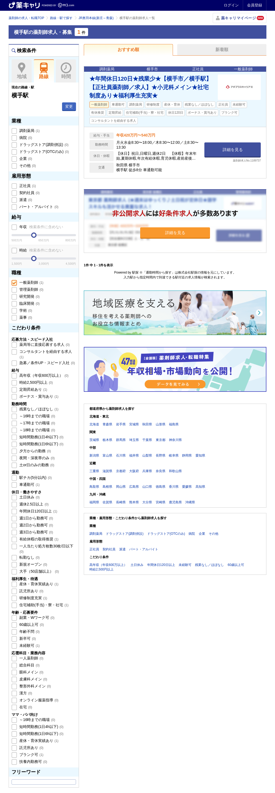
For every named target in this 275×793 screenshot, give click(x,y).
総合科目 (29, 665)
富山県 (107, 455)
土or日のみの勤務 (36, 465)
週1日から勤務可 (35, 518)
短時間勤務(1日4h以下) (40, 437)
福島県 (174, 424)
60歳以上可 (31, 624)
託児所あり (31, 591)
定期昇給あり (32, 389)
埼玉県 (134, 440)
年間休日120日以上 (37, 511)
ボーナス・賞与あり (38, 396)
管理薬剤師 (31, 289)
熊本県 (134, 502)
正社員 (27, 186)
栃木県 (107, 440)
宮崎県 (160, 502)
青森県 (107, 424)
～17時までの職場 (36, 423)
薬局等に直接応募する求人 (44, 344)
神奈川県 (175, 440)
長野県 (160, 455)
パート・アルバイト (38, 206)
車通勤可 (29, 484)
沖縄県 (190, 502)
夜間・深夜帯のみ (36, 458)
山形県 (160, 424)
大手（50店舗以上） (38, 571)
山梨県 (147, 455)
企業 (25, 158)
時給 (40, 250)
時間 (66, 71)
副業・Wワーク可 (36, 617)
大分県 (147, 502)
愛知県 (200, 455)
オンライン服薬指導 (38, 700)
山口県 (147, 487)
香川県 (174, 487)
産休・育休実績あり (38, 584)
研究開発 (29, 296)
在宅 (25, 707)
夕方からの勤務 (34, 451)
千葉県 (147, 440)
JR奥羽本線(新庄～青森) (96, 18)
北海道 (94, 424)
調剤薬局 (29, 130)
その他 (27, 165)
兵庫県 (147, 471)
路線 (44, 71)
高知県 (200, 487)
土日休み (29, 497)
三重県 (94, 471)
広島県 (134, 487)
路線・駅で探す (61, 18)
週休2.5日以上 (33, 504)
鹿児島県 (175, 502)
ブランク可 (31, 754)
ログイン (231, 5)
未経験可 (29, 645)
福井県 (134, 455)
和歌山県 (175, 471)
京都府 (121, 471)
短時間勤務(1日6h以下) (40, 444)
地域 (21, 71)
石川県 (121, 455)
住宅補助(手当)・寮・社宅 (43, 605)
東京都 (160, 440)
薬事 (25, 317)
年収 (40, 227)
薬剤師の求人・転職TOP (26, 18)
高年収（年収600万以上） (43, 375)
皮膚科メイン (32, 679)
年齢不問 (29, 631)
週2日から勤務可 (35, 525)
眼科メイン (31, 672)
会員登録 (254, 5)
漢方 (25, 693)
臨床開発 (29, 303)
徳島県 (160, 487)
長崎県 (121, 502)
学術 (25, 310)
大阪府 (134, 471)
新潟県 (94, 455)
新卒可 (27, 638)
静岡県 (187, 455)
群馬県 (121, 440)
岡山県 (121, 487)
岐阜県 (174, 455)
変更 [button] (69, 106)
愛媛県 (187, 487)
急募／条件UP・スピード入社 (46, 363)
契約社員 (29, 193)
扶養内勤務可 (32, 761)
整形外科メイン (34, 686)
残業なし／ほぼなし (38, 409)
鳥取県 (94, 487)
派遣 (25, 200)
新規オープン (32, 564)
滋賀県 (107, 471)
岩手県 (121, 424)
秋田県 (147, 424)
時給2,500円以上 (35, 382)
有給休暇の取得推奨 (38, 539)
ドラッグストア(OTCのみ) (43, 151)
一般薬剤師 (31, 282)
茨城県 (94, 440)
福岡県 (94, 502)
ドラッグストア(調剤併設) (43, 144)
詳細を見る (233, 149)
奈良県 (160, 471)
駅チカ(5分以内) (35, 477)
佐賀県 (107, 502)
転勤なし (29, 557)
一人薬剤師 (31, 658)
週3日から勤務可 (35, 532)
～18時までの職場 (36, 430)
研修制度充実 (32, 598)
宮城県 (134, 424)
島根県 (107, 487)
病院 (25, 137)
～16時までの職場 (36, 416)
